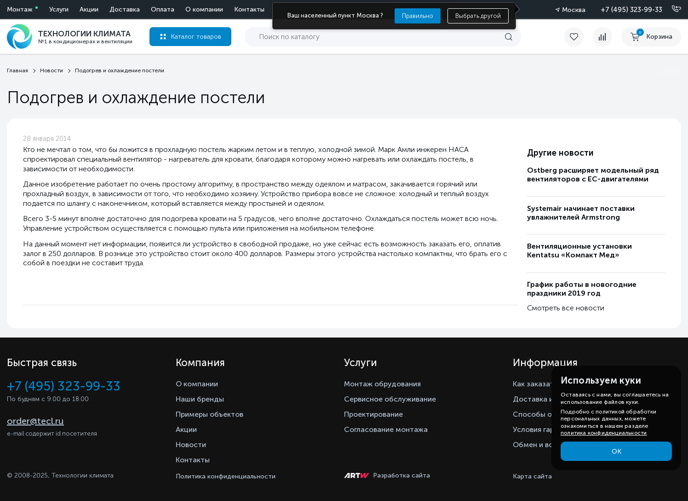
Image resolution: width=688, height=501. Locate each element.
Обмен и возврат (543, 444)
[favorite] (578, 37)
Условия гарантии (544, 429)
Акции (89, 9)
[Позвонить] (671, 9)
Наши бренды (200, 399)
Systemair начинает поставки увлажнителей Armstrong (581, 212)
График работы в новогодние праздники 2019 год (581, 288)
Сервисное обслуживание (390, 399)
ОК (616, 451)
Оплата (162, 9)
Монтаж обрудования (382, 383)
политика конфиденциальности (604, 433)
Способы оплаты (543, 414)
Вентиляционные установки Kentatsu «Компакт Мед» (579, 250)
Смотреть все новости (565, 307)
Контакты (249, 9)
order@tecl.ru (35, 420)
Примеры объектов (209, 414)
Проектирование (373, 414)
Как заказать (535, 383)
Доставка (124, 9)
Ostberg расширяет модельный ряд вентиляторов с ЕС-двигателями (593, 174)
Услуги (59, 9)
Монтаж (20, 9)
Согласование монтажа (386, 429)
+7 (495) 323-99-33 (631, 10)
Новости (191, 444)
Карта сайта (532, 476)
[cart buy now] (651, 37)
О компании (204, 9)
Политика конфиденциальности (225, 476)
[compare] (602, 37)
